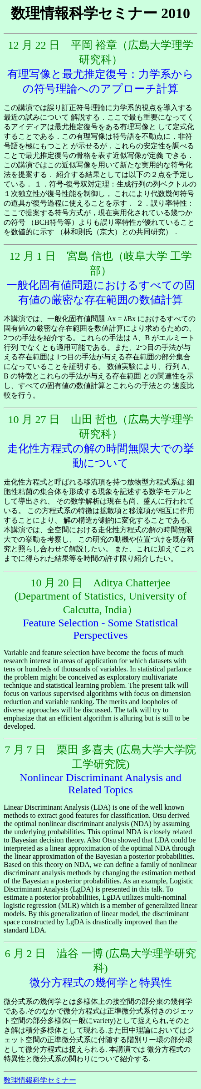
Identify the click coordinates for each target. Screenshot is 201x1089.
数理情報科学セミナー (40, 1080)
